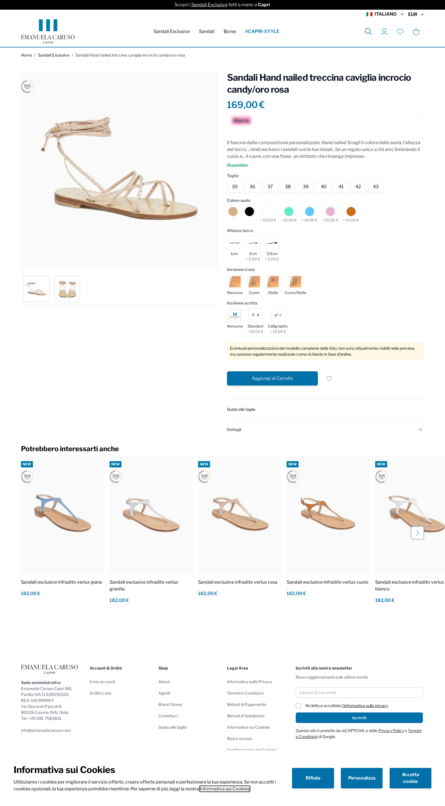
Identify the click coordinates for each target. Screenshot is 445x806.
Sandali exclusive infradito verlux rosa (237, 582)
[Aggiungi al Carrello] (272, 378)
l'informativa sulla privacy (365, 705)
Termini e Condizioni (245, 693)
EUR (416, 14)
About (163, 681)
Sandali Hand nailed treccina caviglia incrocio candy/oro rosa (130, 55)
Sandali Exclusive (209, 4)
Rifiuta (313, 778)
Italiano (385, 14)
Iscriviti (359, 717)
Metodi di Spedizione (246, 715)
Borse (230, 31)
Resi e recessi (239, 738)
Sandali (207, 31)
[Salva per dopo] (329, 378)
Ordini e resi (100, 693)
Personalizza (361, 778)
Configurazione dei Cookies (252, 749)
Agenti (164, 693)
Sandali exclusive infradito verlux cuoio (327, 582)
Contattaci (168, 715)
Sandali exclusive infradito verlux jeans (61, 582)
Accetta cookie (410, 778)
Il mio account (102, 681)
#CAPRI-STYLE (262, 31)
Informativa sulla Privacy (249, 681)
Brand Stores (170, 704)
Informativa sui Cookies (225, 789)
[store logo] (48, 31)
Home (26, 55)
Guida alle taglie (172, 727)
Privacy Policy (391, 730)
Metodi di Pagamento (246, 704)
